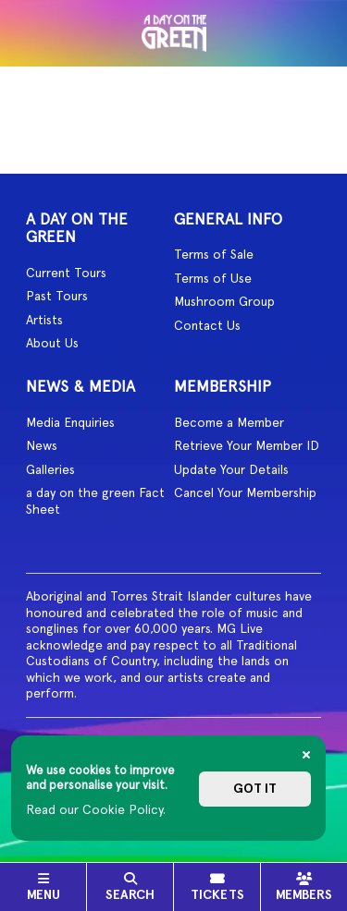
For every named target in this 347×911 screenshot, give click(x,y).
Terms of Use (213, 278)
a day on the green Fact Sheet (95, 500)
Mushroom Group (224, 301)
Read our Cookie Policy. (96, 809)
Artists (44, 319)
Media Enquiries (70, 422)
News (41, 445)
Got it (255, 788)
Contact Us (207, 325)
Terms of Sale (214, 254)
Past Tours (57, 295)
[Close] (306, 754)
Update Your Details (231, 469)
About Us (52, 342)
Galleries (50, 469)
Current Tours (66, 272)
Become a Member (229, 422)
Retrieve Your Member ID (246, 445)
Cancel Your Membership (245, 492)
